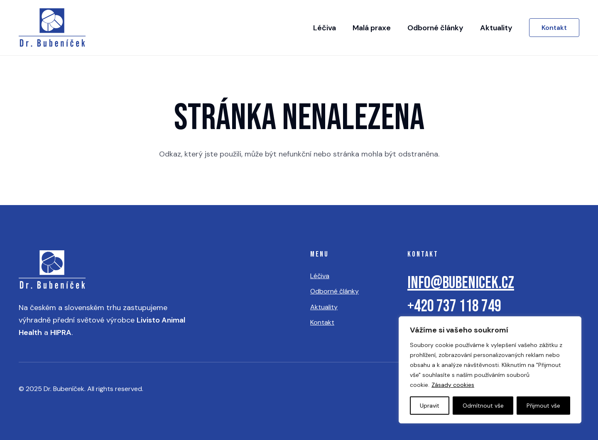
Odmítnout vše (483, 405)
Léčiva (319, 275)
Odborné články (334, 291)
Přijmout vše (543, 405)
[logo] (52, 27)
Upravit (429, 405)
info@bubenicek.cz (460, 283)
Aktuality (324, 307)
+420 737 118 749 (454, 306)
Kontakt (322, 322)
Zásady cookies (452, 385)
